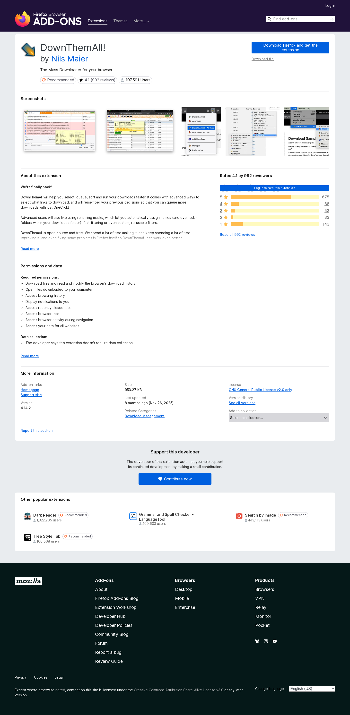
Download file (263, 59)
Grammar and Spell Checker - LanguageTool (166, 516)
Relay (260, 607)
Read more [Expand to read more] (30, 249)
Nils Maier (69, 58)
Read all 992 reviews (237, 234)
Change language (269, 689)
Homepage (30, 390)
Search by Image (260, 515)
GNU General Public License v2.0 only (260, 390)
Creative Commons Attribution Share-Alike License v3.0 (178, 690)
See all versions (242, 403)
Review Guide (109, 661)
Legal (59, 677)
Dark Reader (44, 515)
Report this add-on (36, 430)
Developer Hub (110, 616)
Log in (330, 5)
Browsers (264, 589)
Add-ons (104, 580)
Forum (101, 643)
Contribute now (175, 479)
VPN (259, 598)
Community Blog (112, 634)
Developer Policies (113, 625)
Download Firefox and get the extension (290, 47)
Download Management (145, 416)
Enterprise (185, 607)
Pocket (262, 625)
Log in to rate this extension (274, 188)
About (101, 589)
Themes (120, 20)
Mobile (182, 598)
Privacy (21, 677)
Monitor (263, 616)
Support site (31, 395)
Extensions (97, 20)
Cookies (40, 677)
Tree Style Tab (47, 536)
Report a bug (108, 652)
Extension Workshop (115, 607)
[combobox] (300, 19)
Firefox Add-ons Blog (117, 598)
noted (60, 690)
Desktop (183, 589)
